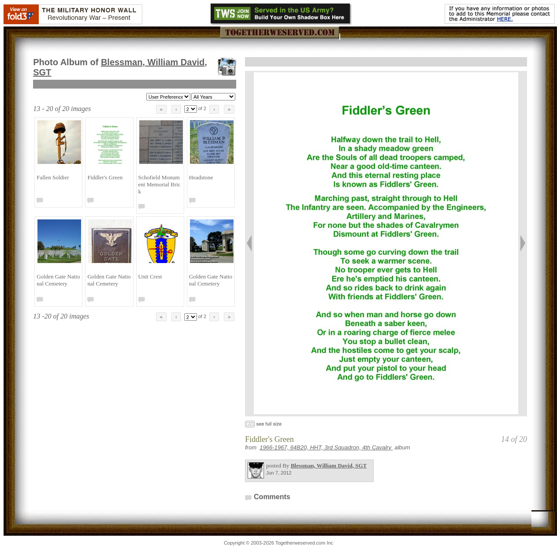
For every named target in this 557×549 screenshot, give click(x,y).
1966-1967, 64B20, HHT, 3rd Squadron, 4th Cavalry (326, 447)
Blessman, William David (329, 465)
